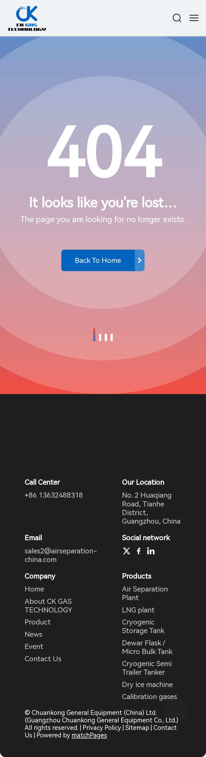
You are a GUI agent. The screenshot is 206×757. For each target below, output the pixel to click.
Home (34, 589)
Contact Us (43, 659)
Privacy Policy (102, 728)
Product (38, 622)
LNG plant (138, 610)
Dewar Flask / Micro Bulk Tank (147, 647)
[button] (94, 334)
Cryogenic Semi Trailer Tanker (147, 668)
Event (34, 646)
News (33, 634)
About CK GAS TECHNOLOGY (48, 605)
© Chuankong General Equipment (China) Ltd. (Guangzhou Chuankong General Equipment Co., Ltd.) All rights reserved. (101, 720)
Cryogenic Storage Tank (143, 626)
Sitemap (137, 728)
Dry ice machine (147, 684)
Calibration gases (149, 696)
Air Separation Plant (145, 593)
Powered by (71, 735)
